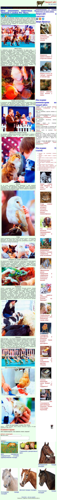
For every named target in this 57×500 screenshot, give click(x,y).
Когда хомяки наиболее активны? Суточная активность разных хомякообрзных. (46, 208)
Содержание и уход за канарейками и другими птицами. (46, 361)
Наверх (52, 427)
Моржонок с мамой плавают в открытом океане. (46, 56)
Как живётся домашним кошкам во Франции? (46, 297)
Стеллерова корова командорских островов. (46, 143)
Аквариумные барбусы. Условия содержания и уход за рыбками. (46, 252)
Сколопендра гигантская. (42, 124)
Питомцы (8, 14)
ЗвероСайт (50, 2)
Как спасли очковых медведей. (44, 161)
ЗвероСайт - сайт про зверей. (28, 497)
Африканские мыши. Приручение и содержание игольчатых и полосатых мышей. (46, 274)
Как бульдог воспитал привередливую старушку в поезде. (46, 231)
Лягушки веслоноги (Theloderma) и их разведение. (46, 108)
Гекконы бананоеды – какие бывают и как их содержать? (46, 382)
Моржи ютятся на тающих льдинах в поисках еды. (46, 74)
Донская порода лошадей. (28, 490)
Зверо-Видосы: (7, 8)
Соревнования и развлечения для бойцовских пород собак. (46, 317)
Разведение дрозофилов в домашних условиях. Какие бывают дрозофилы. (46, 338)
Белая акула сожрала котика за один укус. (47, 167)
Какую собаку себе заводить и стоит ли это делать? (46, 186)
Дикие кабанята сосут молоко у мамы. (46, 92)
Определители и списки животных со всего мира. (46, 10)
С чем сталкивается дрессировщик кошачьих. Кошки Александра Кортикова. (46, 404)
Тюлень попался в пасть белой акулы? (46, 164)
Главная (51, 8)
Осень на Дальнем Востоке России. (45, 170)
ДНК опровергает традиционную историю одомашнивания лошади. (10, 456)
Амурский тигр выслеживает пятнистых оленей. (25, 8)
